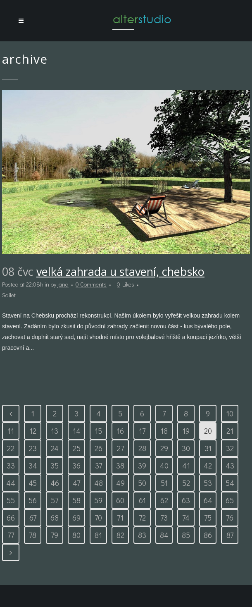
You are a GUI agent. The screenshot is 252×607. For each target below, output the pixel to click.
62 (164, 500)
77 (10, 535)
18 (164, 431)
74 (186, 518)
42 (208, 466)
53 (208, 483)
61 (142, 500)
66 (11, 518)
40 (164, 466)
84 (164, 535)
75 (208, 518)
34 (33, 466)
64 (208, 500)
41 (186, 466)
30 (186, 448)
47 (76, 483)
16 (120, 431)
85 (186, 535)
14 (77, 431)
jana (63, 284)
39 (142, 466)
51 (164, 483)
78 (32, 535)
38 (120, 466)
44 (10, 483)
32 (230, 448)
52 (186, 483)
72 (142, 518)
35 (54, 466)
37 (98, 466)
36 (76, 466)
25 (77, 448)
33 (11, 466)
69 (76, 518)
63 (186, 500)
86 (208, 535)
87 (229, 535)
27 (120, 448)
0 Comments (91, 284)
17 (142, 431)
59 (98, 500)
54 (230, 483)
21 (229, 431)
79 (54, 535)
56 (33, 500)
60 (120, 500)
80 (76, 535)
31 (208, 448)
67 (32, 518)
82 (120, 535)
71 (120, 518)
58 (76, 500)
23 (33, 448)
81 (98, 535)
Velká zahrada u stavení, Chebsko (120, 271)
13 (54, 431)
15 (98, 431)
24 (55, 448)
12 (32, 431)
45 (33, 483)
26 (98, 448)
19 (186, 431)
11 (10, 431)
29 (164, 448)
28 (142, 448)
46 (54, 483)
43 (230, 466)
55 (11, 500)
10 (229, 413)
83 (142, 535)
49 (120, 483)
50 (142, 483)
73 (164, 518)
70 (98, 518)
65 (230, 500)
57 (54, 500)
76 (229, 518)
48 (98, 483)
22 (10, 448)
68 (54, 518)
